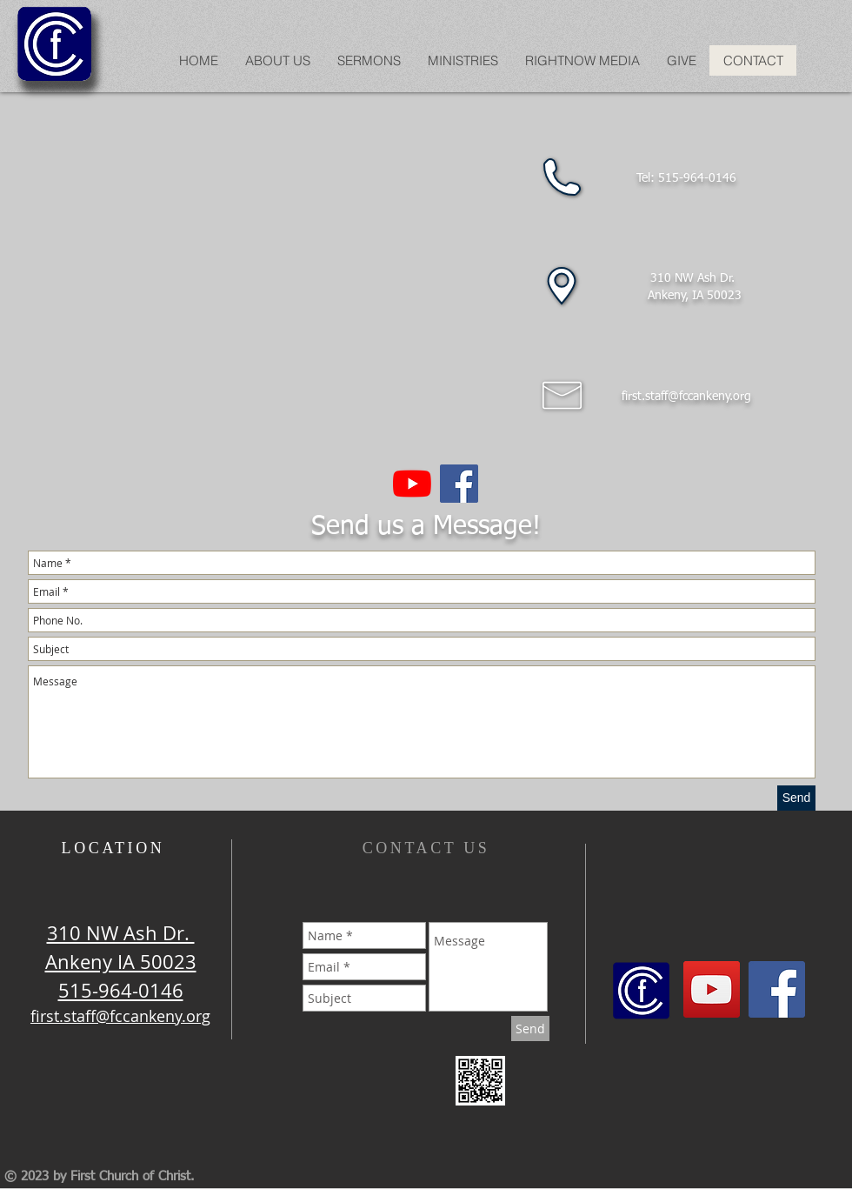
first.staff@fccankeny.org (686, 397)
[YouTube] (412, 483)
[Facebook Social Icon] (459, 483)
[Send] (796, 798)
